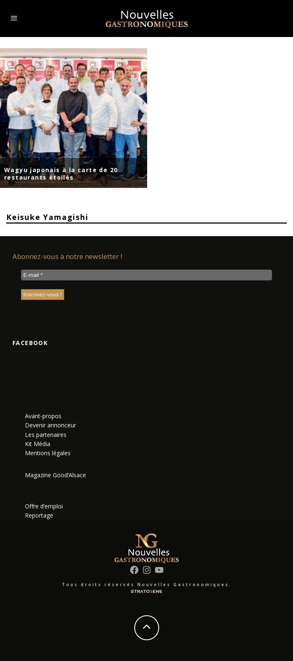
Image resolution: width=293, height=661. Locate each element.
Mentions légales (48, 453)
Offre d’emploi (44, 506)
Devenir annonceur (50, 425)
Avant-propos (43, 416)
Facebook (30, 343)
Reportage (39, 515)
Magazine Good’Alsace (55, 475)
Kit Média (37, 444)
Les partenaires (45, 435)
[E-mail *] (146, 275)
